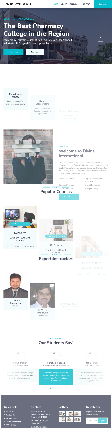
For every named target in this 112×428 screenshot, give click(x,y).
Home (55, 4)
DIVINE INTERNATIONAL (19, 4)
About (64, 4)
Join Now (102, 4)
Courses (73, 4)
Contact (86, 4)
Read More (13, 52)
